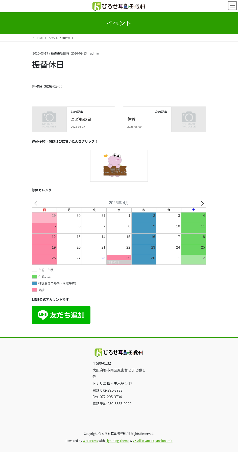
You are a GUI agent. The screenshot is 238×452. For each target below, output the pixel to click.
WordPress (90, 440)
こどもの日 (81, 119)
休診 (131, 119)
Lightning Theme (117, 440)
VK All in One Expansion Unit (153, 440)
